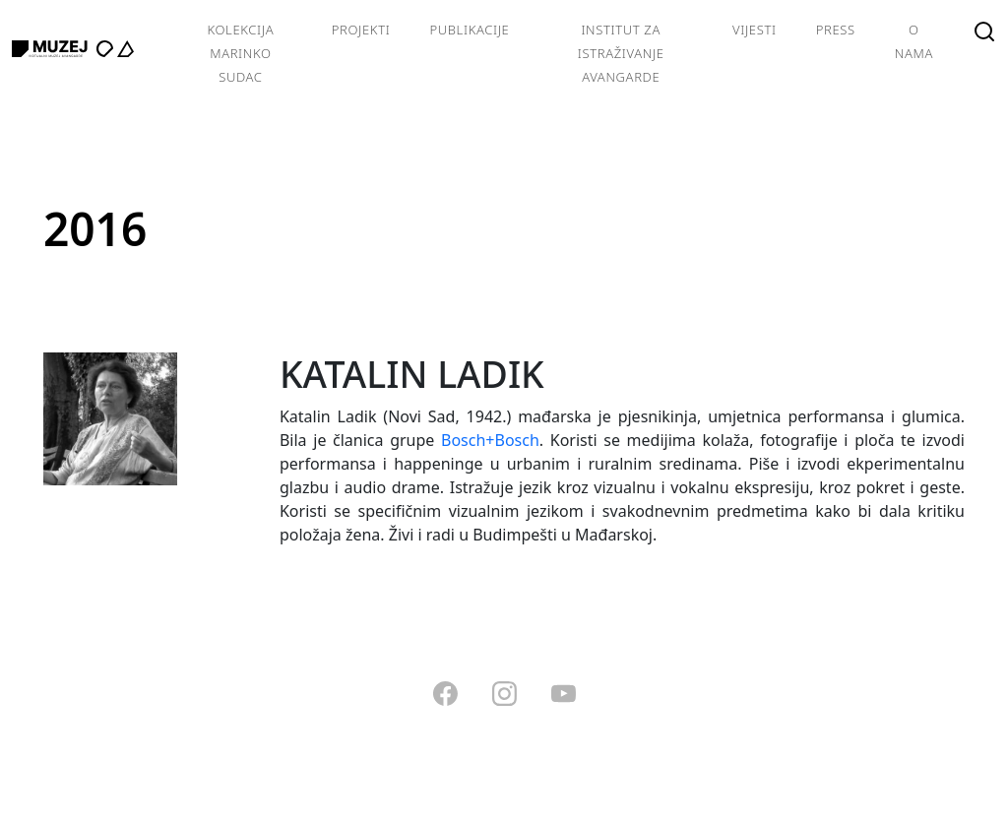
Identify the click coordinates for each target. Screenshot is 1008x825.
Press (835, 29)
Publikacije (469, 29)
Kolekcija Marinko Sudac (240, 53)
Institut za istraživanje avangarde (621, 53)
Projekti (361, 29)
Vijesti (754, 29)
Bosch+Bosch (490, 440)
